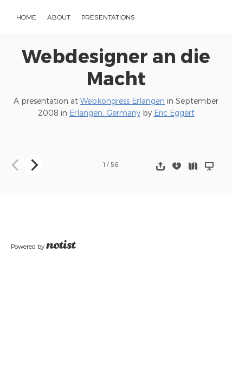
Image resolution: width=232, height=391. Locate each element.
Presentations (108, 17)
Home (26, 17)
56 (114, 164)
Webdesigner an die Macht (116, 67)
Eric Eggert (174, 112)
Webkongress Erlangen (122, 100)
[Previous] (16, 165)
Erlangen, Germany (104, 112)
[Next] (33, 165)
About (58, 17)
